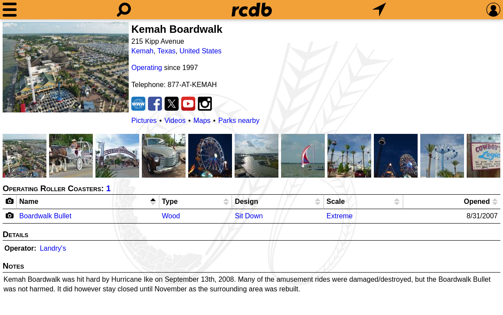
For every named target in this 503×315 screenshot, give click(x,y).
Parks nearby (238, 120)
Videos (175, 120)
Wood (171, 216)
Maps (202, 120)
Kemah (142, 51)
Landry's (53, 248)
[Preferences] (493, 10)
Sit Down (249, 216)
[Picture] (66, 67)
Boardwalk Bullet (45, 216)
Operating (146, 67)
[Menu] (10, 10)
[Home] (252, 10)
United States (200, 51)
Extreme (340, 216)
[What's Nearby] (379, 10)
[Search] (124, 10)
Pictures (144, 120)
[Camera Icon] (10, 215)
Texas (166, 51)
